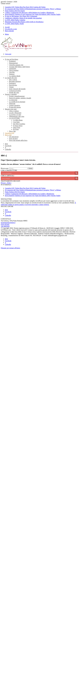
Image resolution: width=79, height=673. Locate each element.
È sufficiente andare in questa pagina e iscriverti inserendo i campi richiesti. (38, 203)
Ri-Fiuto (16, 129)
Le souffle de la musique (17, 102)
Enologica (12, 83)
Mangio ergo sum (11, 109)
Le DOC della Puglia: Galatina (15, 20)
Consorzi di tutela (15, 91)
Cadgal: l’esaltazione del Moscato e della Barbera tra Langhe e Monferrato (29, 12)
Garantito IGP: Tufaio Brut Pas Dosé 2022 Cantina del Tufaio (25, 7)
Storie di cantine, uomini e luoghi (20, 98)
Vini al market (13, 70)
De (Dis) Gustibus (19, 124)
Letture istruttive (14, 105)
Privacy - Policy (6, 183)
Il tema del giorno (15, 107)
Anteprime (12, 68)
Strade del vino (14, 92)
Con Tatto (16, 122)
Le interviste (13, 100)
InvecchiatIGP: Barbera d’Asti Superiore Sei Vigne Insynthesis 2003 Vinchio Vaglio (32, 14)
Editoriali (12, 103)
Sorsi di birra (13, 138)
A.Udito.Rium (18, 120)
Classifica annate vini (16, 65)
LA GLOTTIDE (14, 118)
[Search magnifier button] (76, 173)
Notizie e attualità (11, 94)
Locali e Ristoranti (15, 113)
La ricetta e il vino (15, 114)
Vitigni (11, 87)
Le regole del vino (11, 78)
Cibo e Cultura (14, 111)
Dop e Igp (12, 131)
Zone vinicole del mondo (17, 89)
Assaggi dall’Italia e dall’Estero (19, 67)
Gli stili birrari (13, 137)
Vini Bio (12, 72)
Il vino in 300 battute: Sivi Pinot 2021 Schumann (21, 16)
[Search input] (38, 173)
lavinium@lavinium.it (8, 222)
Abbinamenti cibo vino (16, 116)
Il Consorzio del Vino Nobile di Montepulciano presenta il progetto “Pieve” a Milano (33, 9)
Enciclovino (13, 85)
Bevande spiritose (15, 81)
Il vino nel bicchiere (11, 59)
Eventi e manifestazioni (17, 96)
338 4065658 (5, 226)
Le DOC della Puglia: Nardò (14, 23)
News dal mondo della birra (18, 140)
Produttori (12, 61)
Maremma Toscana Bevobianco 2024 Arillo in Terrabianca (24, 22)
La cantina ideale (14, 76)
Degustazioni (13, 63)
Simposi (11, 74)
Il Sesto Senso (17, 126)
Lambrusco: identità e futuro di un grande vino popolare (23, 18)
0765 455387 (5, 224)
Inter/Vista (16, 127)
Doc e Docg (13, 79)
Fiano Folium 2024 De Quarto (15, 11)
